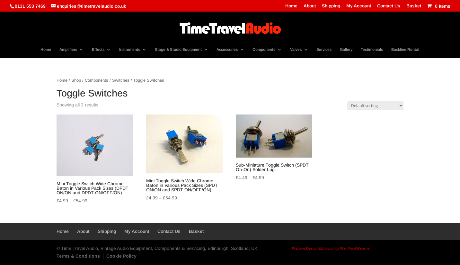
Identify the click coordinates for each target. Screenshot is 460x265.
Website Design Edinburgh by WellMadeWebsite (330, 248)
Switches (120, 80)
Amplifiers (68, 49)
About (310, 6)
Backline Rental (405, 49)
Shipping (331, 6)
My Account (358, 6)
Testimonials (372, 49)
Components (263, 49)
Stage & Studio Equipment (178, 49)
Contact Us (388, 6)
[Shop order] (375, 105)
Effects (98, 49)
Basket (413, 6)
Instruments (129, 49)
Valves (296, 49)
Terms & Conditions (78, 256)
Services (324, 49)
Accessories (227, 49)
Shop (76, 80)
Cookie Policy (121, 256)
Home (291, 6)
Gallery (346, 49)
